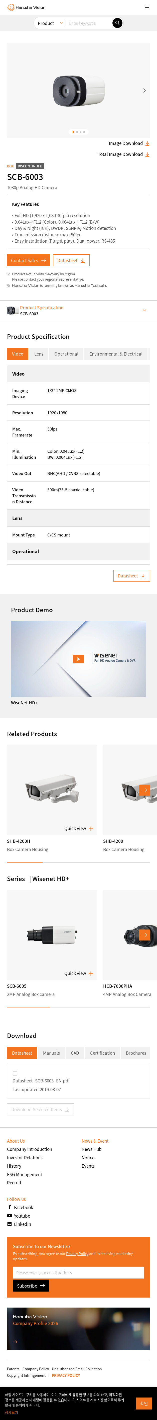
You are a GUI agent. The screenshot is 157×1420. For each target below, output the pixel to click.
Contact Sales (28, 260)
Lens (38, 354)
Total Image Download (124, 154)
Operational (66, 354)
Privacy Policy (77, 1253)
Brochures (136, 1053)
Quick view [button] (78, 828)
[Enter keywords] (89, 3)
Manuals (51, 1053)
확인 (144, 1403)
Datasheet (71, 260)
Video (17, 354)
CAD (75, 1053)
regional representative (64, 279)
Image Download (129, 143)
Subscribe (31, 1286)
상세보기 (11, 1412)
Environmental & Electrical (115, 354)
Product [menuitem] (46, 4)
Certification (102, 1053)
